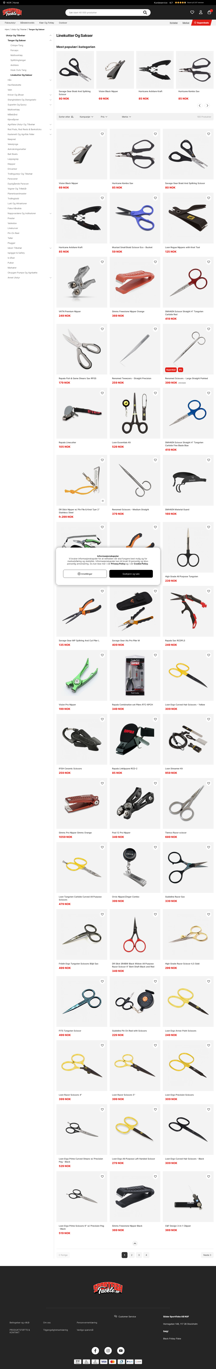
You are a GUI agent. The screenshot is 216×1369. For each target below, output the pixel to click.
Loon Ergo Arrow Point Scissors (180, 1030)
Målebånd (12, 114)
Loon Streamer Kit (174, 768)
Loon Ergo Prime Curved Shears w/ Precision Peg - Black (81, 1160)
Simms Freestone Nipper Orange (128, 311)
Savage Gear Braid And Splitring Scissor (75, 93)
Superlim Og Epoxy (28, 104)
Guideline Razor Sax (175, 896)
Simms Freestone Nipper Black (127, 1226)
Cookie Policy (141, 563)
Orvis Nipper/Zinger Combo (125, 896)
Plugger (11, 243)
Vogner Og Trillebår (17, 188)
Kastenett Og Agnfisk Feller (28, 134)
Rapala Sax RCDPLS (175, 640)
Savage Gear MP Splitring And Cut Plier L (79, 640)
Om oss (47, 1322)
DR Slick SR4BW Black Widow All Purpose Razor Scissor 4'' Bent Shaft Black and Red (133, 965)
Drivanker (12, 169)
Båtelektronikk (27, 22)
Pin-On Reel (13, 233)
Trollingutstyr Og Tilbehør (20, 173)
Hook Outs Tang (18, 70)
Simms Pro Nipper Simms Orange (75, 832)
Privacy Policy (118, 563)
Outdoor (63, 22)
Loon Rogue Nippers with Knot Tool (182, 247)
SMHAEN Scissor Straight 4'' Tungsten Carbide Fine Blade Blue (184, 444)
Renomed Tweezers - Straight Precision (131, 378)
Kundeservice (160, 2)
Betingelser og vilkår (20, 1322)
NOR (12, 2)
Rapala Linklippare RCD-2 (124, 768)
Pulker (11, 262)
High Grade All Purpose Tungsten (181, 576)
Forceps (14, 50)
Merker (186, 22)
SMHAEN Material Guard (177, 509)
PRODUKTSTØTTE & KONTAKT (20, 1331)
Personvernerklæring (87, 1322)
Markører (12, 267)
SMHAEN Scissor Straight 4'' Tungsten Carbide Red (184, 313)
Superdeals (201, 22)
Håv (28, 80)
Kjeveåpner (13, 119)
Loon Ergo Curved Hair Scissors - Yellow (185, 704)
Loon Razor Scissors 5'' (123, 1094)
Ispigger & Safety (16, 253)
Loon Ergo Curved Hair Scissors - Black (184, 1158)
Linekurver (13, 228)
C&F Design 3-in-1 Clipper (178, 1226)
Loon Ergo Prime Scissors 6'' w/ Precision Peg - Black (81, 1227)
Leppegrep (13, 159)
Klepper (11, 164)
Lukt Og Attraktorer (17, 203)
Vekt (10, 89)
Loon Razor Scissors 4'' (70, 1094)
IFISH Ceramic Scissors (70, 768)
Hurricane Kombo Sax (189, 91)
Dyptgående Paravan (18, 183)
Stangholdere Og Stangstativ (28, 99)
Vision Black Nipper (108, 91)
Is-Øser (11, 257)
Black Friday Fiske (172, 1338)
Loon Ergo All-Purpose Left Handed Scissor (133, 1158)
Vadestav (12, 223)
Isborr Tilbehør (28, 248)
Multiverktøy (16, 55)
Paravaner (13, 178)
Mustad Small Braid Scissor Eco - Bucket (132, 247)
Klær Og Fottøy (46, 22)
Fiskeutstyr (10, 22)
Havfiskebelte (14, 85)
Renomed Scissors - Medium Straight (130, 509)
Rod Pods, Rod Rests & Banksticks (28, 129)
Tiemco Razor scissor (175, 832)
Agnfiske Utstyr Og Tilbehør (28, 124)
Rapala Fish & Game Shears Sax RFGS (77, 378)
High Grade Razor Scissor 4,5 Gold (182, 963)
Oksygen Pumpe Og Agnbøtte (22, 272)
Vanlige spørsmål (85, 1330)
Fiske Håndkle (14, 208)
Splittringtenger (18, 60)
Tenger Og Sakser (37, 29)
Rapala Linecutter (67, 442)
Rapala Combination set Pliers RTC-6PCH (132, 704)
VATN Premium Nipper (70, 311)
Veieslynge (13, 144)
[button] (191, 2)
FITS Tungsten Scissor (70, 1030)
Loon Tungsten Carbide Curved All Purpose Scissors (80, 898)
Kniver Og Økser (28, 94)
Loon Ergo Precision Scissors (179, 1094)
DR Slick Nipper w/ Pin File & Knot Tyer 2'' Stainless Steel (79, 511)
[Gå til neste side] (207, 1255)
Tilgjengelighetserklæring (55, 1330)
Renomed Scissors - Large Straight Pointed (186, 378)
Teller (10, 238)
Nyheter (174, 22)
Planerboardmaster (17, 193)
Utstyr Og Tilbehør (19, 29)
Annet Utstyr (28, 277)
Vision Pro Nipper (67, 704)
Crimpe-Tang (16, 45)
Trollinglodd (13, 198)
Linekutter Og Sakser (21, 75)
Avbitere (14, 65)
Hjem (7, 29)
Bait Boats (13, 154)
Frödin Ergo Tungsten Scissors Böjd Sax (78, 963)
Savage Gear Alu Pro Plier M (126, 640)
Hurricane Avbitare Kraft (150, 91)
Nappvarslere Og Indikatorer (28, 213)
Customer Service (127, 1316)
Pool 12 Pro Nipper (121, 832)
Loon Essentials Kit (121, 442)
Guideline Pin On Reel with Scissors (129, 1030)
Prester (11, 218)
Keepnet (12, 139)
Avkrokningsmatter (17, 149)
